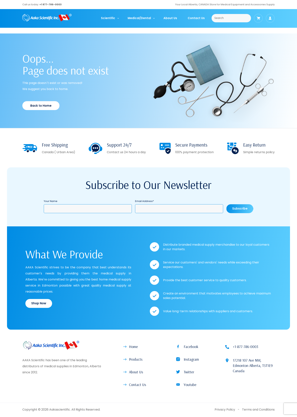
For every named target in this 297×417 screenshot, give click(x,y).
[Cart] (258, 18)
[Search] (231, 18)
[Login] (270, 18)
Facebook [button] (191, 346)
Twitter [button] (189, 372)
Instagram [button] (191, 359)
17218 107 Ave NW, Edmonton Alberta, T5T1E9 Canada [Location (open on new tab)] (253, 365)
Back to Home (41, 106)
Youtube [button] (190, 384)
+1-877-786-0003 (245, 346)
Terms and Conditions (258, 409)
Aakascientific (59, 409)
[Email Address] (179, 208)
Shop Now (38, 303)
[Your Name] (88, 208)
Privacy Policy (225, 409)
